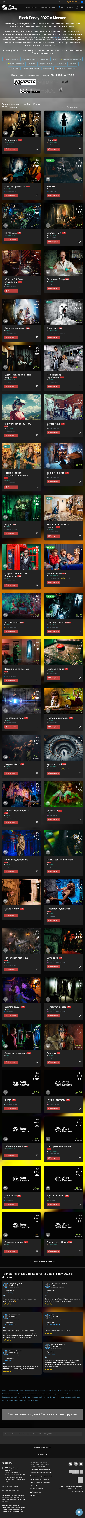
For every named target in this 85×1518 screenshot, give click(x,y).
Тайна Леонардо (55, 472)
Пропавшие (10, 1195)
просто (56, 37)
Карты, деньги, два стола (60, 859)
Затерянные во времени (17, 669)
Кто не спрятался (56, 1099)
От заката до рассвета (16, 859)
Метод (54, 59)
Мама (50, 140)
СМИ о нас (33, 1485)
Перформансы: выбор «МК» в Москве (16, 1397)
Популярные (44, 59)
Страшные (31, 64)
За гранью (52, 810)
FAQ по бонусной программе (40, 1482)
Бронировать (11, 149)
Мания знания (54, 573)
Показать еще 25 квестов (44, 1262)
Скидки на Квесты (11, 59)
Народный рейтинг (48, 7)
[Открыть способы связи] (79, 1512)
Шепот (7, 1099)
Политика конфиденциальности (41, 1476)
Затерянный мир (56, 279)
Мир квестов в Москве (42, 1447)
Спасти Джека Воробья (16, 810)
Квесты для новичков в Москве (60, 1394)
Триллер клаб (54, 764)
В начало (42, 1454)
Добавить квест (35, 1492)
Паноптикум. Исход (57, 1242)
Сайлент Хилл (11, 908)
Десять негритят (56, 1195)
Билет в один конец (14, 328)
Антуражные (61, 64)
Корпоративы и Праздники (65, 68)
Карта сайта (34, 1495)
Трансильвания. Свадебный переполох (16, 474)
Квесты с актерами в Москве (13, 1394)
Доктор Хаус (53, 423)
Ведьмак (51, 1053)
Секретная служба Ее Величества (15, 574)
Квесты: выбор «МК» (16, 64)
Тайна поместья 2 (13, 1146)
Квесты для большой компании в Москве (40, 1391)
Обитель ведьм (12, 1007)
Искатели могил (55, 622)
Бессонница (10, 140)
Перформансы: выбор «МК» (70, 59)
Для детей (73, 64)
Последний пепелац (57, 718)
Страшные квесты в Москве (12, 1391)
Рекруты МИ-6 (12, 764)
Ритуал (8, 524)
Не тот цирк (10, 233)
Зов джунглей (11, 622)
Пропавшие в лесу (14, 718)
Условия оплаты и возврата (39, 1479)
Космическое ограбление (54, 376)
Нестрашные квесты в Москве (68, 1397)
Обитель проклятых (14, 186)
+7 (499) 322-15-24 (72, 2)
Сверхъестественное (15, 1053)
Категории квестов (36, 1489)
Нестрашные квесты (46, 64)
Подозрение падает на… (59, 1146)
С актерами (47, 68)
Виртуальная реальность (17, 423)
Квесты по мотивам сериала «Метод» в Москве (20, 1400)
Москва (61, 2)
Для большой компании (31, 68)
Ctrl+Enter (42, 1466)
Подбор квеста (31, 7)
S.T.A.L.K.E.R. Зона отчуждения (13, 280)
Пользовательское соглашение (40, 1472)
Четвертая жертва (56, 1007)
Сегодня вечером (29, 59)
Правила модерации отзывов (40, 1469)
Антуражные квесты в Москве (69, 1391)
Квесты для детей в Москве (36, 1394)
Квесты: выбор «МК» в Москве (43, 1397)
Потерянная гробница (16, 957)
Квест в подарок (65, 7)
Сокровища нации (13, 1242)
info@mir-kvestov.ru (12, 1491)
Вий (49, 186)
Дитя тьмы (52, 328)
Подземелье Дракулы (58, 908)
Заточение (52, 957)
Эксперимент (54, 233)
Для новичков (14, 68)
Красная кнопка (55, 669)
